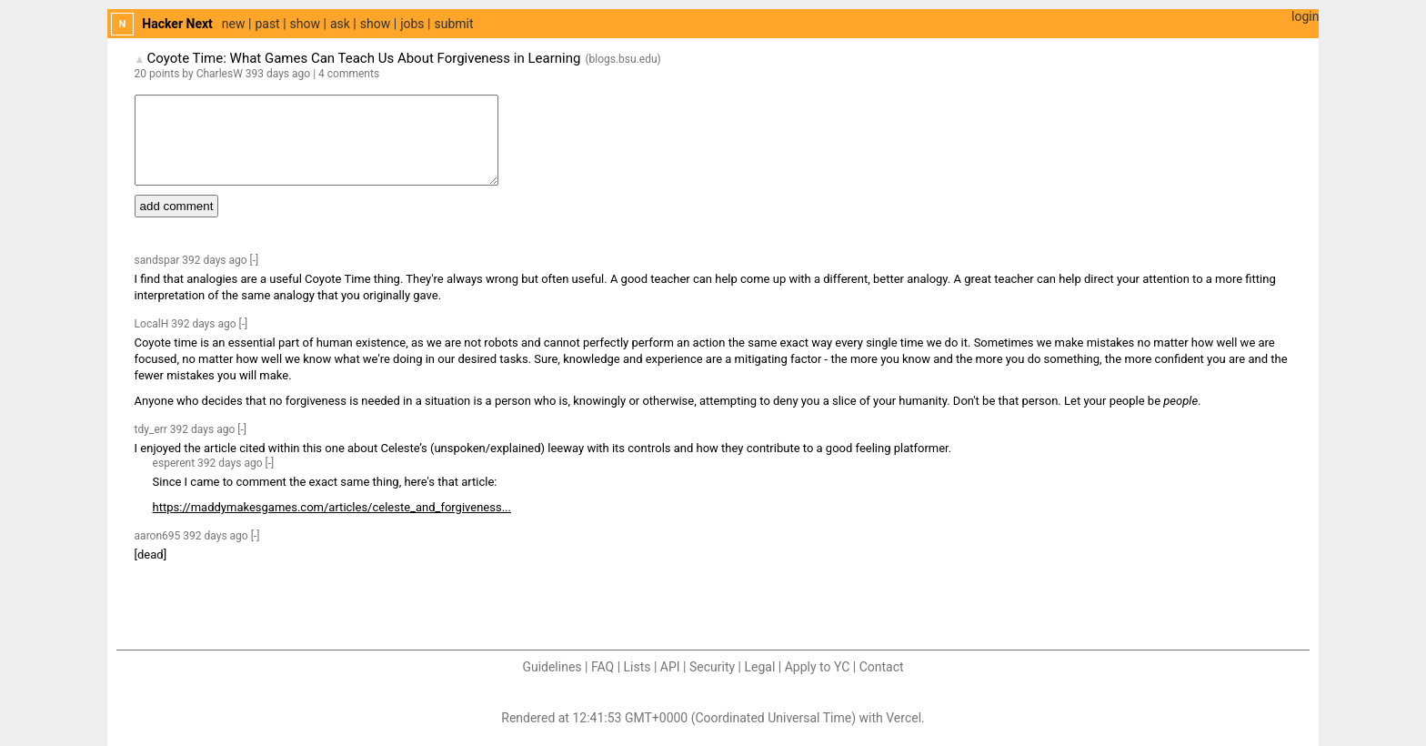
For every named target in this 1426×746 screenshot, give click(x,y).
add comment (177, 206)
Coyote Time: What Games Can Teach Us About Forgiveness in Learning (363, 58)
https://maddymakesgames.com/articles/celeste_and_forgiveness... (332, 507)
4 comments (348, 73)
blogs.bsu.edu (623, 59)
